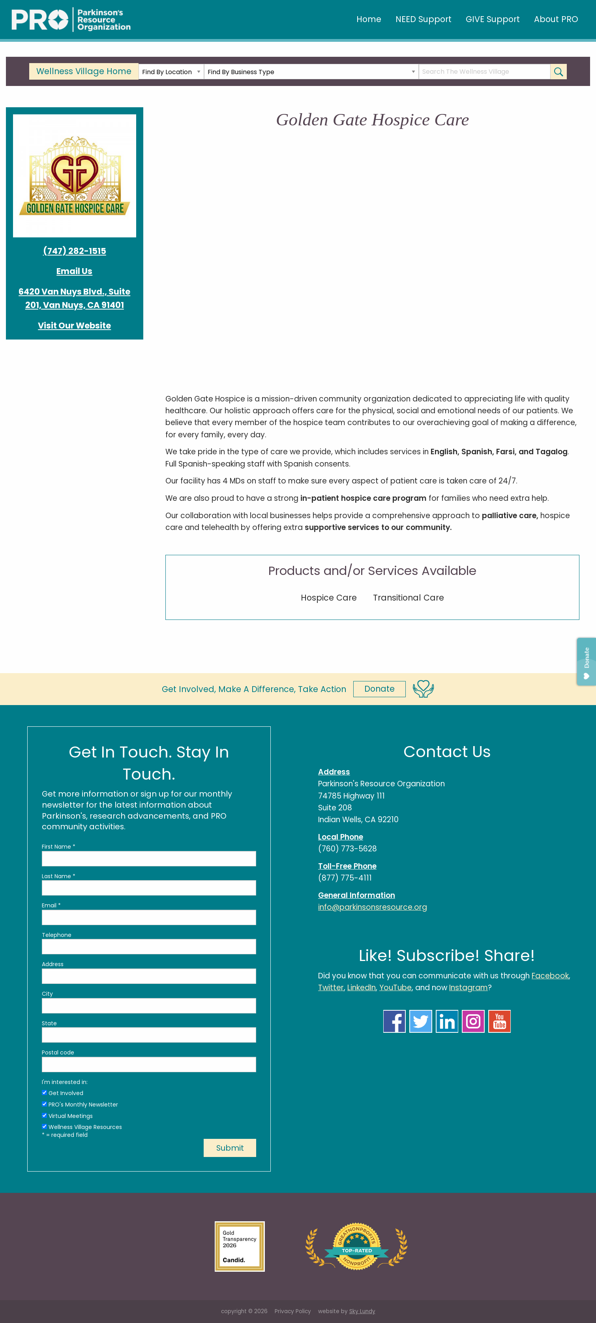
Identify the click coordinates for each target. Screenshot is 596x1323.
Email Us (74, 271)
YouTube (395, 987)
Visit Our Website (74, 325)
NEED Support (423, 19)
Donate (379, 688)
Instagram (468, 987)
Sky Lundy (362, 1311)
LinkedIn (361, 987)
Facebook (550, 975)
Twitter (331, 987)
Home (368, 19)
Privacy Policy (293, 1311)
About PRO (556, 19)
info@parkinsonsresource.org (372, 907)
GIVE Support (493, 19)
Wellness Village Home (83, 71)
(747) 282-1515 (74, 251)
